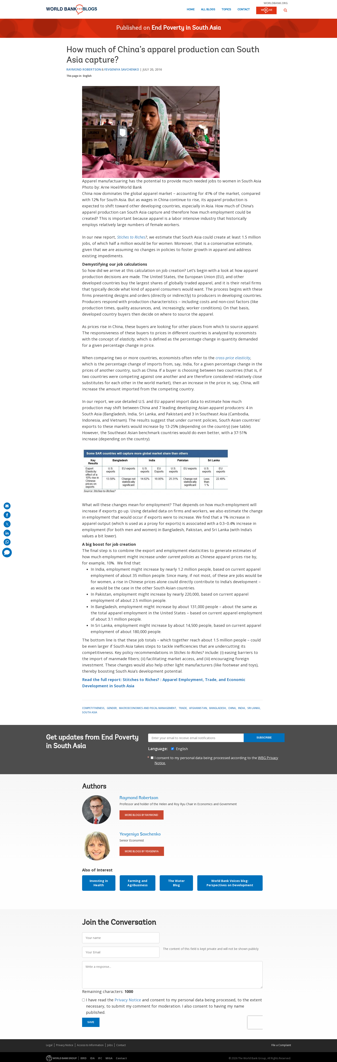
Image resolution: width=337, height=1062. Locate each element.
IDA (92, 1058)
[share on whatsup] (7, 542)
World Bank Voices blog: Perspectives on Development (230, 883)
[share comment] (7, 552)
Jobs (110, 1045)
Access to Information (90, 1045)
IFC (100, 1058)
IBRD (83, 1058)
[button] (285, 10)
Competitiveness (93, 708)
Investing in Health (99, 883)
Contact (243, 9)
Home (191, 9)
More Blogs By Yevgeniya (142, 851)
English (87, 76)
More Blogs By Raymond (141, 815)
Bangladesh (217, 708)
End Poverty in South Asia (186, 28)
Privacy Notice (128, 999)
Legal (49, 1045)
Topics (226, 9)
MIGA (109, 1058)
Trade (183, 708)
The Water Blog (176, 883)
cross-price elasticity (233, 357)
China (232, 708)
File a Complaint (281, 1045)
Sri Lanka (253, 708)
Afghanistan (198, 708)
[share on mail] (7, 505)
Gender (112, 708)
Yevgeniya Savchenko (121, 69)
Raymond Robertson (83, 69)
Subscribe (264, 737)
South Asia (89, 712)
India (241, 708)
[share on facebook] (7, 515)
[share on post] (7, 524)
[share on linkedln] (7, 533)
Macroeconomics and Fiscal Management (147, 708)
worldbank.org (276, 3)
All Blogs (208, 9)
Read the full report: (102, 679)
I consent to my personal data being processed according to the (216, 760)
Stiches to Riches (131, 237)
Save (90, 1022)
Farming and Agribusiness (137, 883)
